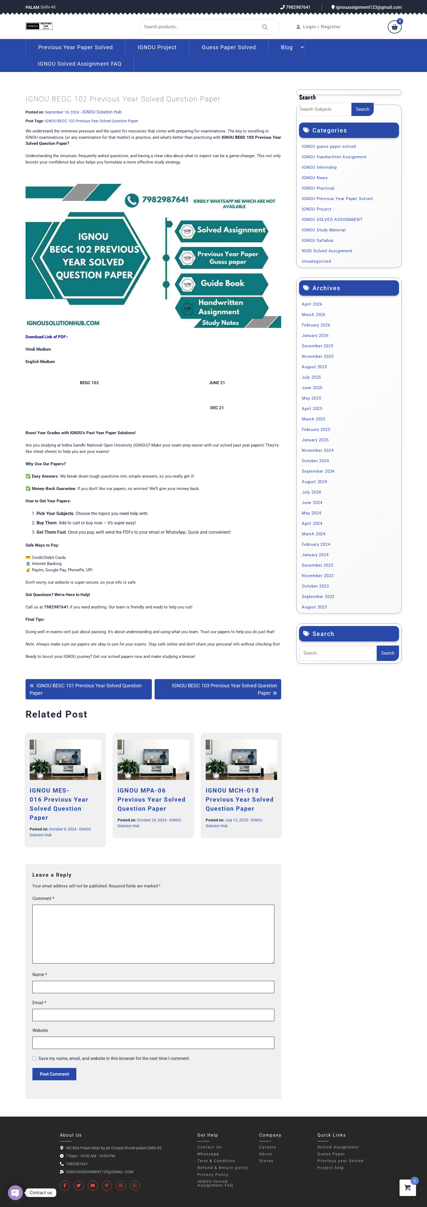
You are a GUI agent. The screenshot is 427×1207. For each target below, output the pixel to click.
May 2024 (311, 513)
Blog (287, 47)
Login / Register (319, 26)
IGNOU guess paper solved (329, 146)
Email (39, 1002)
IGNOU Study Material (324, 230)
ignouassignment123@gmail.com (366, 7)
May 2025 (311, 398)
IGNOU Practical (318, 188)
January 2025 (315, 440)
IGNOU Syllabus (318, 240)
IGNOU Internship (319, 167)
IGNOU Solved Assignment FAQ (80, 63)
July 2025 (311, 377)
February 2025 (316, 429)
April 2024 (312, 523)
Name (39, 974)
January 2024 (315, 554)
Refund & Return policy (222, 1168)
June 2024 (312, 502)
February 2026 (316, 325)
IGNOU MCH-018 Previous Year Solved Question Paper (240, 799)
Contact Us (209, 1147)
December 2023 (317, 565)
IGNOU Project (157, 47)
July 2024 (311, 492)
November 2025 (317, 356)
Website (40, 1030)
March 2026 (313, 314)
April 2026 (312, 304)
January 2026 (315, 335)
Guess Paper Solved (229, 47)
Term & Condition (216, 1161)
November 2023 (317, 575)
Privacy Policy (213, 1174)
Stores (266, 1161)
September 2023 (318, 596)
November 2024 (317, 450)
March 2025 (313, 419)
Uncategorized (316, 261)
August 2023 (314, 607)
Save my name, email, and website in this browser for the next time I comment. (114, 1058)
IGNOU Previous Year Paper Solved (337, 198)
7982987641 (295, 7)
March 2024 (313, 533)
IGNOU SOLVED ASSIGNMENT (332, 219)
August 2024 (314, 481)
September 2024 (318, 471)
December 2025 (317, 346)
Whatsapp (208, 1154)
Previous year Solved (340, 1161)
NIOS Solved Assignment (327, 250)
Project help (330, 1168)
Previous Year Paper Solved (75, 47)
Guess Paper (331, 1154)
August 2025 (314, 366)
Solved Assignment (338, 1147)
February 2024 (316, 544)
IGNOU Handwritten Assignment (334, 156)
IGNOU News (315, 177)
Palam (32, 7)
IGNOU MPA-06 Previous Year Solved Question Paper (152, 799)
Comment (43, 898)
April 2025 (312, 408)
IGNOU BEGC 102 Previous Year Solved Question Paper (91, 121)
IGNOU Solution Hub (102, 112)
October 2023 (315, 586)
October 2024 (315, 460)
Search (263, 27)
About (265, 1154)
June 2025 (312, 387)
